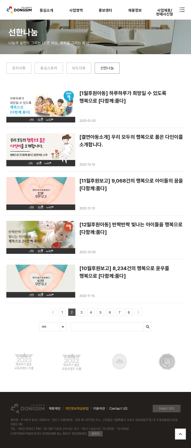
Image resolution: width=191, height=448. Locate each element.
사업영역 (76, 10)
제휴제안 (55, 408)
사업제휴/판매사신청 (164, 12)
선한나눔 (107, 68)
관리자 (95, 433)
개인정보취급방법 (77, 408)
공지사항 (19, 68)
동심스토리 (48, 68)
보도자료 (79, 68)
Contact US (118, 408)
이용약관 (99, 408)
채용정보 (135, 10)
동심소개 (46, 10)
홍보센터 (105, 10)
